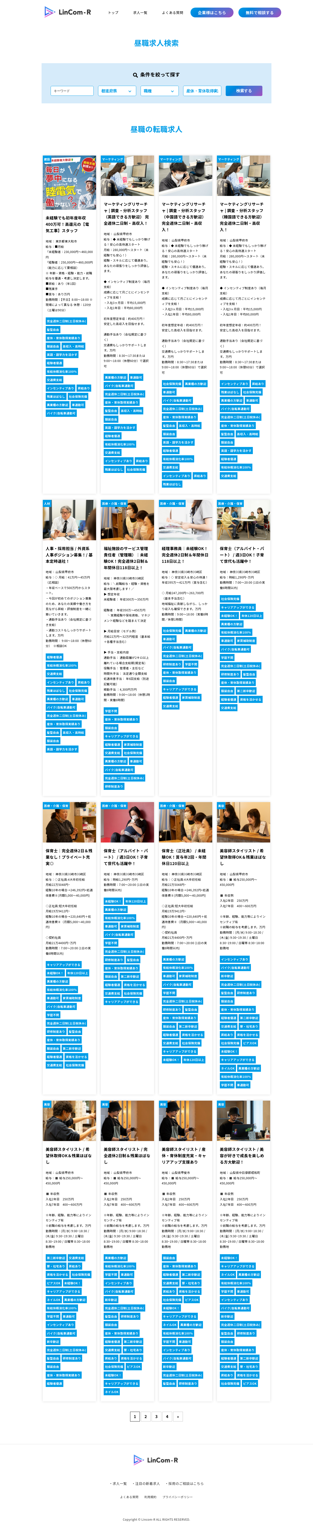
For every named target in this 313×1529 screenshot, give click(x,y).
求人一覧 (140, 12)
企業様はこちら (212, 12)
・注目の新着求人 (146, 1483)
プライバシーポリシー (177, 1497)
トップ (113, 12)
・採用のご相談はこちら (184, 1483)
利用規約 (150, 1497)
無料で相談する (260, 12)
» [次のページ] (178, 1416)
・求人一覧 (118, 1483)
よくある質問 (172, 12)
